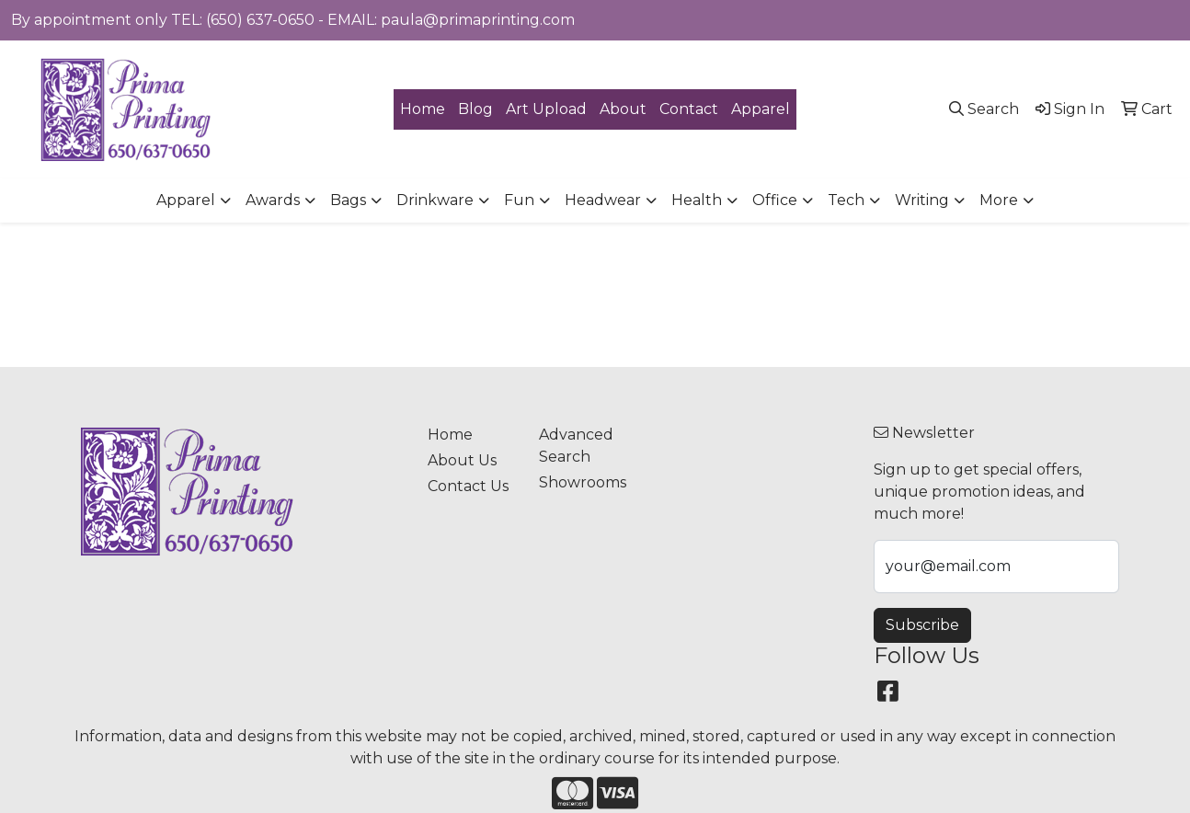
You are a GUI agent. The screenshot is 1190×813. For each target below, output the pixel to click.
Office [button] (774, 200)
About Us (462, 460)
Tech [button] (846, 200)
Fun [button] (519, 200)
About (623, 109)
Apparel (760, 109)
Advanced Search (576, 445)
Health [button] (696, 200)
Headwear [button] (603, 200)
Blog (475, 109)
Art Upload (546, 109)
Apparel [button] (185, 200)
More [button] (998, 200)
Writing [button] (922, 200)
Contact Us (468, 486)
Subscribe (922, 625)
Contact (688, 109)
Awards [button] (273, 200)
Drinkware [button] (435, 200)
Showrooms (582, 482)
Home (422, 109)
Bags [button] (348, 200)
